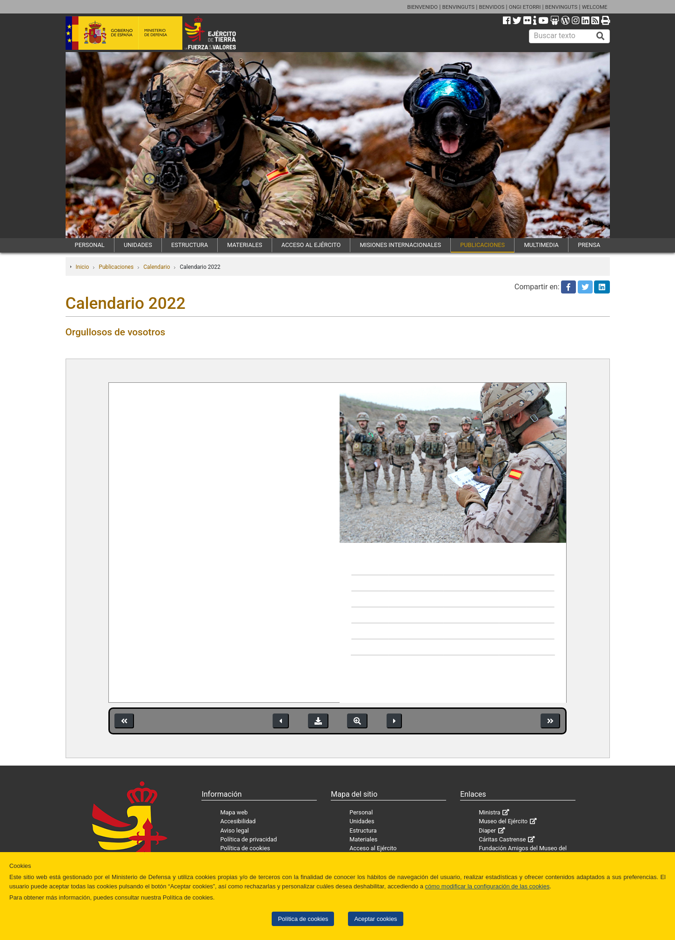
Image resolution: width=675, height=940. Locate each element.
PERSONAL (90, 244)
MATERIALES (244, 244)
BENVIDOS (492, 7)
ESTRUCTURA (189, 244)
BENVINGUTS (458, 7)
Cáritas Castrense (502, 839)
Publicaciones (116, 267)
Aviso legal (234, 830)
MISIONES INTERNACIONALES (400, 244)
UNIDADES (138, 244)
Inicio (82, 267)
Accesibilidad (237, 821)
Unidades (361, 821)
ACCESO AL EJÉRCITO (311, 244)
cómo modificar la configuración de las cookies (487, 886)
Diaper (487, 830)
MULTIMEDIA (541, 244)
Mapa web (233, 812)
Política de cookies (303, 918)
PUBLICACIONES (482, 244)
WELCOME (595, 7)
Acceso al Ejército (372, 848)
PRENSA (589, 244)
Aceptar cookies (375, 918)
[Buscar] (601, 36)
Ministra (489, 812)
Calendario (156, 267)
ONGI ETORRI (525, 7)
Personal (361, 812)
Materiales (363, 839)
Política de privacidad (248, 839)
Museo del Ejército (503, 821)
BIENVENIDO (422, 7)
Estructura (362, 830)
